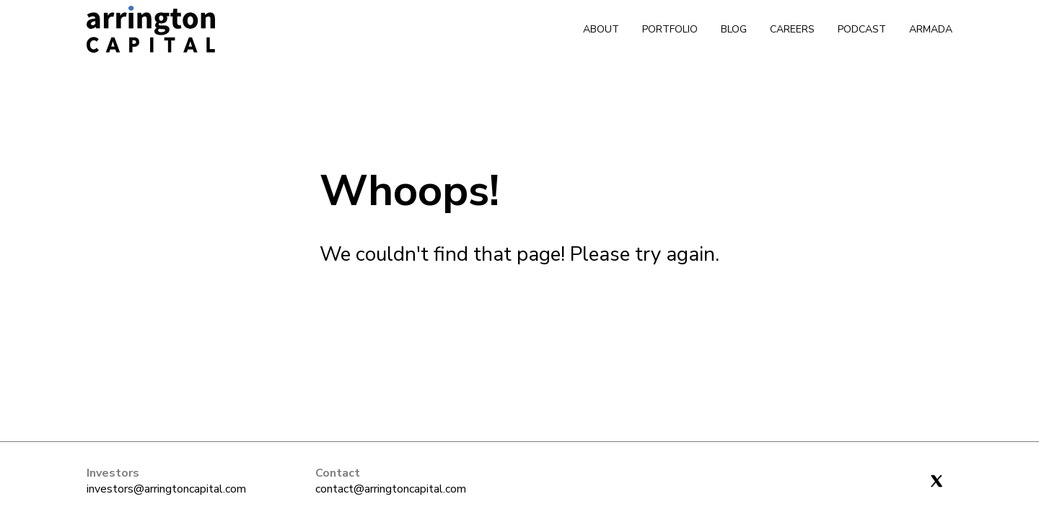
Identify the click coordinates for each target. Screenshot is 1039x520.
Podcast (862, 29)
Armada (930, 29)
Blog (734, 29)
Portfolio (670, 29)
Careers (792, 29)
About (601, 29)
